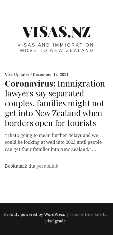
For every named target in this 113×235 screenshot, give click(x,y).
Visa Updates (18, 74)
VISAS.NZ (56, 31)
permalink (47, 166)
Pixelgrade (55, 220)
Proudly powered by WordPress (34, 214)
